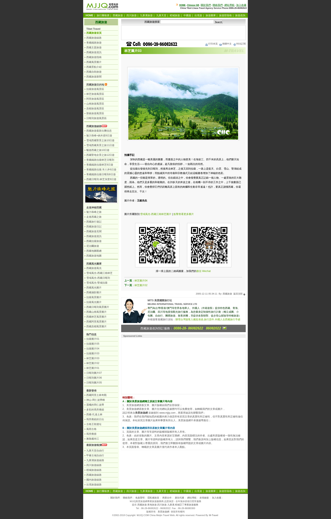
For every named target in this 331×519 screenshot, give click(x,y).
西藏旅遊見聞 (94, 231)
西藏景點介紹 (94, 66)
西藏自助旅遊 (94, 71)
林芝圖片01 (92, 368)
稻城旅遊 (175, 15)
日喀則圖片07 (94, 372)
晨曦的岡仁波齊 (95, 404)
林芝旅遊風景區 (95, 93)
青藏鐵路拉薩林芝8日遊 (99, 164)
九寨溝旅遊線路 (95, 460)
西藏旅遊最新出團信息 (99, 130)
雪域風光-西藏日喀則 (98, 277)
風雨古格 (91, 429)
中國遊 (187, 15)
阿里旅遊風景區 (95, 98)
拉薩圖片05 (92, 343)
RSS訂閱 (239, 43)
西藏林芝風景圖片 (96, 316)
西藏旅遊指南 (94, 57)
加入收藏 (241, 5)
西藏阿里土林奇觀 (96, 395)
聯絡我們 (218, 5)
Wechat (206, 271)
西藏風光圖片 (94, 287)
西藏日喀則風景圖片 (97, 307)
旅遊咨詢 (240, 15)
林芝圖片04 (140, 280)
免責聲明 (140, 497)
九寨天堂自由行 (95, 450)
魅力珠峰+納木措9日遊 (99, 135)
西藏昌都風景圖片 (96, 326)
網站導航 (229, 5)
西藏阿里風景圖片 (96, 321)
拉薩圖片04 (92, 348)
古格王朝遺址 (94, 424)
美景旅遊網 (163, 511)
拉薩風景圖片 (94, 297)
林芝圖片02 (140, 285)
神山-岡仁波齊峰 (95, 399)
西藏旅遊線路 (94, 37)
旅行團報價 (103, 15)
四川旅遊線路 (94, 465)
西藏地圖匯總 (94, 250)
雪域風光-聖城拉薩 (96, 282)
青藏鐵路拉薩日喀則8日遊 (101, 174)
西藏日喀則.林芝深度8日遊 (101, 179)
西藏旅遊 (118, 15)
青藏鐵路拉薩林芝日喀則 (100, 159)
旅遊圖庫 (211, 15)
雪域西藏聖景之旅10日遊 (100, 140)
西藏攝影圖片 (94, 292)
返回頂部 (239, 293)
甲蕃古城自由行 (95, 455)
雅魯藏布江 (92, 438)
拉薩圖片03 (92, 353)
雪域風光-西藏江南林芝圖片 (155, 214)
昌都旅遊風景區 (95, 108)
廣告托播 (179, 497)
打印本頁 (211, 43)
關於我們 (206, 5)
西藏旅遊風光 (94, 268)
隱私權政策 (153, 497)
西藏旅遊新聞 (94, 76)
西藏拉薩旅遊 (94, 241)
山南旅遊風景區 (95, 103)
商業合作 (167, 497)
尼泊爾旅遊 (92, 246)
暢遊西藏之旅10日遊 (97, 150)
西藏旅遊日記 (94, 226)
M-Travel (213, 515)
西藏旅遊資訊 (94, 52)
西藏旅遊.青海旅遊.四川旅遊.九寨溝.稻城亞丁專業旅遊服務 (167, 504)
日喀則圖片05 (94, 382)
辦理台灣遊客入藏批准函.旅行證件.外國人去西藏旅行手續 (207, 319)
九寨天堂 (161, 15)
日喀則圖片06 (94, 377)
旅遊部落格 (225, 15)
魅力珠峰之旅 (94, 212)
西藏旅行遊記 (94, 221)
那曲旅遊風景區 (95, 113)
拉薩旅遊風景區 (95, 89)
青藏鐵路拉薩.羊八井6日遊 (101, 169)
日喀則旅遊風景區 (96, 118)
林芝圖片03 (92, 358)
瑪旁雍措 (91, 433)
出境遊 (198, 15)
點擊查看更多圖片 (184, 214)
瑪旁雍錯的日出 (95, 419)
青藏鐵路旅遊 (94, 42)
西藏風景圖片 (94, 62)
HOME (182, 5)
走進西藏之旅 (94, 216)
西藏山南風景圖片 (96, 311)
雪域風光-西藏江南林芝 (99, 273)
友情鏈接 (204, 497)
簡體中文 (225, 43)
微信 (198, 271)
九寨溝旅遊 (146, 15)
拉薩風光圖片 (94, 302)
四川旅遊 (131, 15)
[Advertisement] (183, 32)
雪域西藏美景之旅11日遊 (100, 145)
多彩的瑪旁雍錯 (95, 409)
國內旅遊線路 (94, 479)
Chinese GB (193, 5)
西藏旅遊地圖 (94, 255)
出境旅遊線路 (94, 484)
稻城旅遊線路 (94, 470)
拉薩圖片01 (92, 338)
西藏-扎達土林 (94, 414)
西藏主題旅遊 (94, 47)
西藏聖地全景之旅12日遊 (100, 155)
